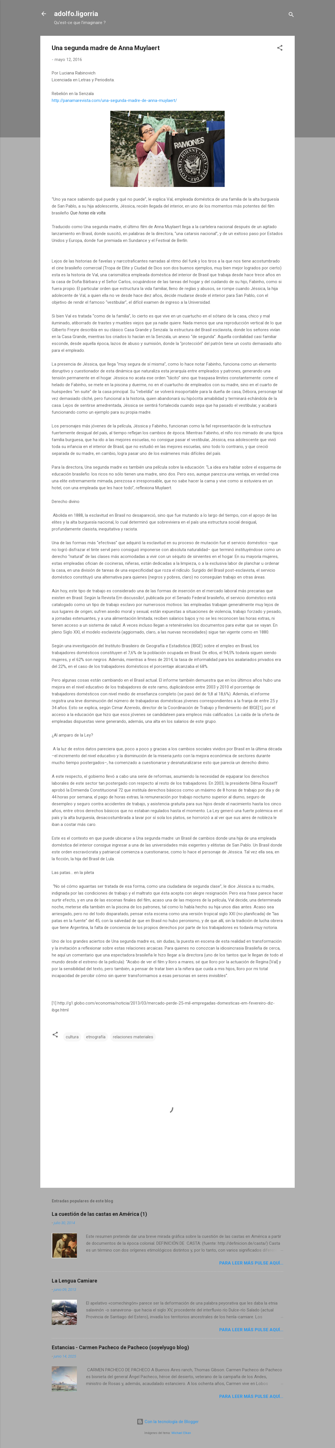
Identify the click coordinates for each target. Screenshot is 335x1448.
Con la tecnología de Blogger (168, 1421)
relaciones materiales (133, 1036)
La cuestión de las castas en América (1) (99, 1214)
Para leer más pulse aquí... (251, 1263)
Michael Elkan (181, 1433)
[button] (279, 48)
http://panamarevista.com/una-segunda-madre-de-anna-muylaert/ (114, 100)
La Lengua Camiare (74, 1281)
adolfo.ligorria (76, 14)
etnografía (95, 1036)
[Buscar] (291, 15)
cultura (72, 1036)
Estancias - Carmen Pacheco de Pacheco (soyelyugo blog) (120, 1347)
